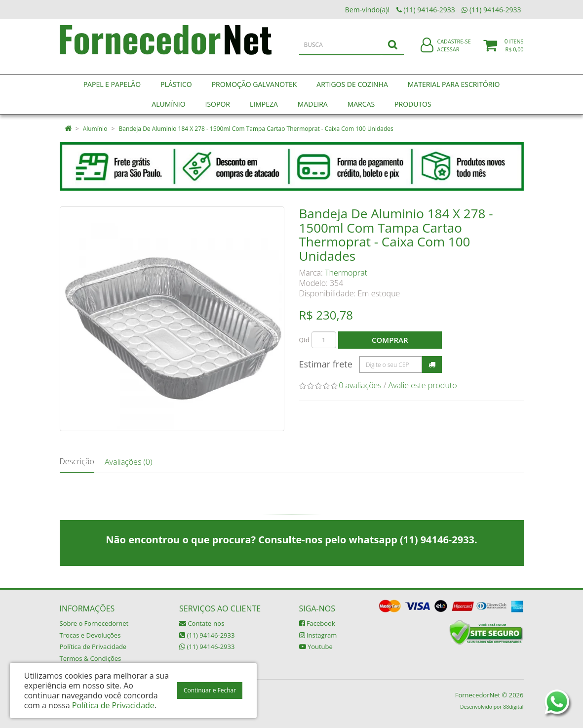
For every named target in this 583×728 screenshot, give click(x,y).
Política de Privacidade (93, 646)
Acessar (448, 56)
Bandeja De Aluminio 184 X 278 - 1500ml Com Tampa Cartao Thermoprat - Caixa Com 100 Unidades (255, 128)
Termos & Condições (90, 658)
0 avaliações (360, 385)
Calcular (431, 364)
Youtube (316, 646)
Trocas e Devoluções (90, 635)
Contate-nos (201, 623)
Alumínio (95, 128)
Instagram (318, 635)
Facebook (317, 623)
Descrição (77, 461)
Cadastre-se (453, 48)
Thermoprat (346, 272)
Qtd (304, 340)
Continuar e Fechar (210, 690)
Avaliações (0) (128, 461)
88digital (513, 706)
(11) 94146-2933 (206, 635)
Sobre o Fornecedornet (94, 623)
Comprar (390, 340)
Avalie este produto (423, 385)
